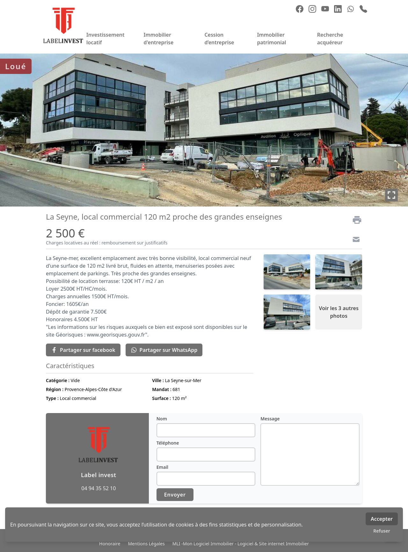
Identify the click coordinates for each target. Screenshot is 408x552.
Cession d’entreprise (219, 38)
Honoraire (109, 544)
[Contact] (354, 240)
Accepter (382, 518)
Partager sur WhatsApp (164, 349)
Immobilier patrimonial (271, 38)
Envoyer (175, 494)
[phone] (363, 9)
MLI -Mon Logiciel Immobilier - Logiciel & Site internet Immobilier (240, 544)
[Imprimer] (354, 220)
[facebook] (299, 9)
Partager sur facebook (83, 349)
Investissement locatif (105, 38)
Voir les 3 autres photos (338, 312)
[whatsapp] (350, 9)
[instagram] (312, 9)
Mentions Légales (146, 544)
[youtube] (325, 9)
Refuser (381, 531)
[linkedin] (338, 9)
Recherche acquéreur (330, 38)
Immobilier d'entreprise (158, 38)
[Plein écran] (391, 195)
